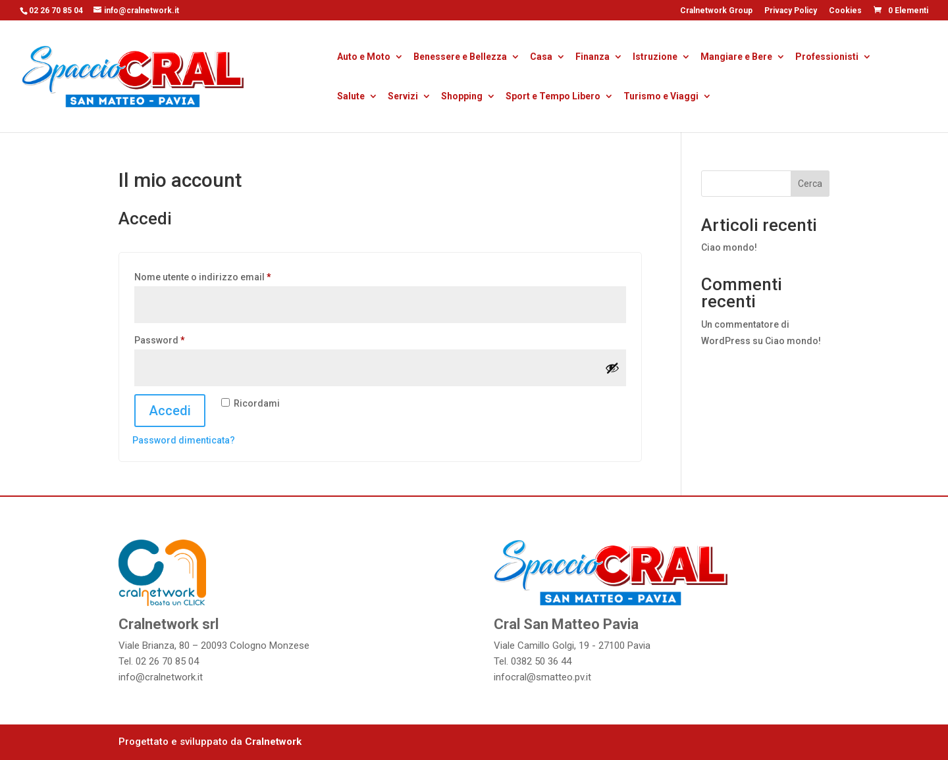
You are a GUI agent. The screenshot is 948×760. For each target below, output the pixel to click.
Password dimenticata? (183, 440)
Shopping (462, 97)
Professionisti (826, 57)
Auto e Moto (363, 57)
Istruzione (655, 57)
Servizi (403, 97)
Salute (351, 97)
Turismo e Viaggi (660, 97)
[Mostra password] (612, 368)
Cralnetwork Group (716, 11)
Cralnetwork (273, 741)
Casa (541, 57)
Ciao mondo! (729, 247)
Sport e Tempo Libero (553, 97)
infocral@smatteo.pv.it (542, 677)
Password (179, 338)
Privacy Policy (790, 11)
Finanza (592, 57)
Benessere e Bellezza (460, 57)
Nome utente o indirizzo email (222, 275)
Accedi (170, 410)
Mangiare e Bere (736, 57)
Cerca (810, 183)
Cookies (845, 11)
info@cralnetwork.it (160, 677)
